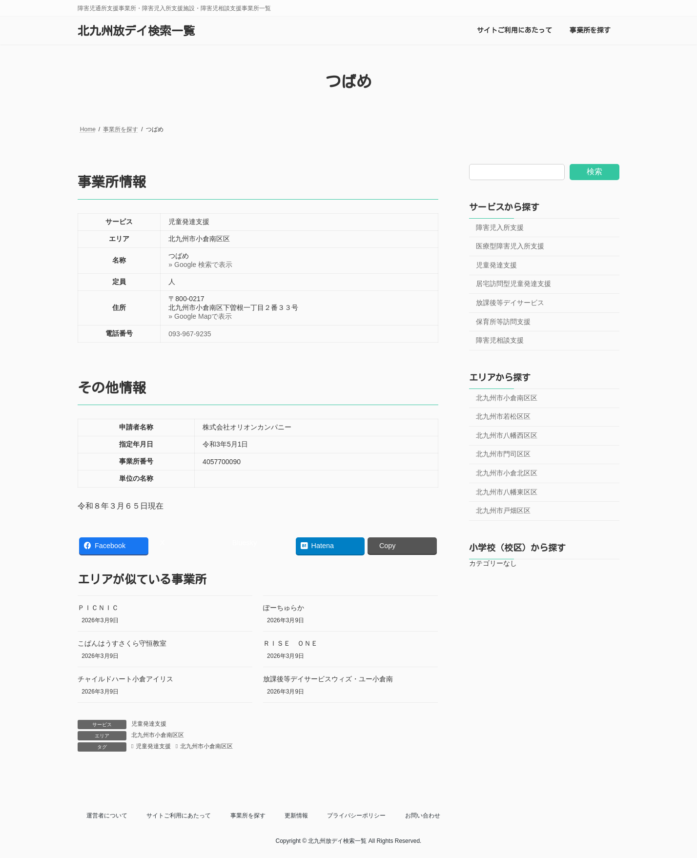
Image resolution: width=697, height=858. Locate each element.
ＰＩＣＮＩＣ (98, 608)
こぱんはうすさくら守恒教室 (122, 643)
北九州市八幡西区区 (506, 435)
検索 (594, 171)
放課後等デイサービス (510, 302)
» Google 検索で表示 (200, 264)
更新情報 (296, 815)
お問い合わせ (422, 815)
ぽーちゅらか (283, 608)
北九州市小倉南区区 (157, 735)
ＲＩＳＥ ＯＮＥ (290, 643)
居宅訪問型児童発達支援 (513, 284)
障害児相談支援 (500, 341)
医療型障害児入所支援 (510, 246)
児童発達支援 (148, 723)
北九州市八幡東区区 (506, 492)
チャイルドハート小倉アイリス (125, 679)
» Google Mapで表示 (200, 316)
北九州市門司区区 (503, 454)
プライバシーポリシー (356, 815)
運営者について (106, 815)
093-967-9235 (189, 334)
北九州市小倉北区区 (506, 473)
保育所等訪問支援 (503, 322)
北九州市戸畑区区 (503, 511)
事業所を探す (248, 815)
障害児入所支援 (500, 227)
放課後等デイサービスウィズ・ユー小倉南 (328, 679)
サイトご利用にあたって (178, 815)
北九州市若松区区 (503, 417)
